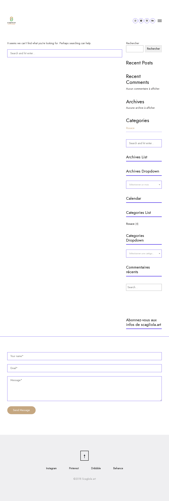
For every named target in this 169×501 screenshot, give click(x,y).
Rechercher (132, 43)
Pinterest (74, 468)
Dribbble (96, 468)
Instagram (51, 468)
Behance (118, 468)
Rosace (130, 128)
